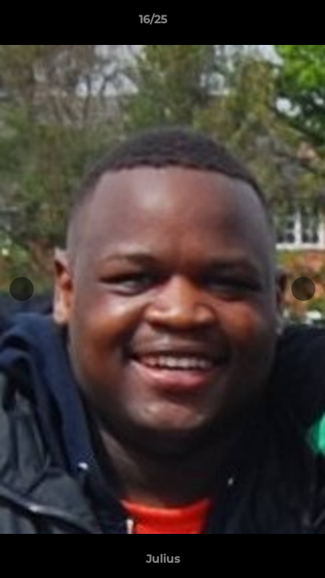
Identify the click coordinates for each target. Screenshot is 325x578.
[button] (267, 23)
